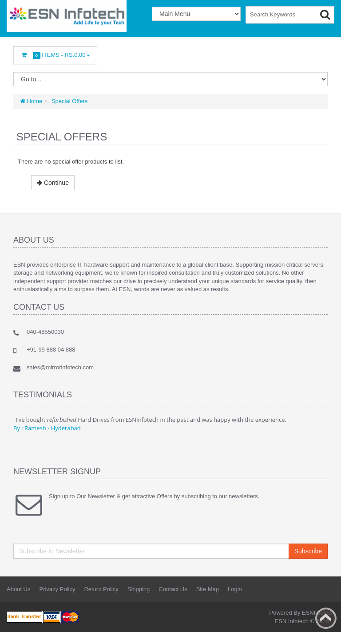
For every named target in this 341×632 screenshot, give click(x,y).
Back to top (326, 618)
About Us (18, 589)
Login (235, 589)
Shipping (138, 589)
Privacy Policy (57, 589)
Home (31, 101)
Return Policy (101, 589)
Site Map (207, 589)
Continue (53, 182)
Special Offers (68, 101)
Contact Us (173, 589)
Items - (55, 55)
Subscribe (308, 551)
